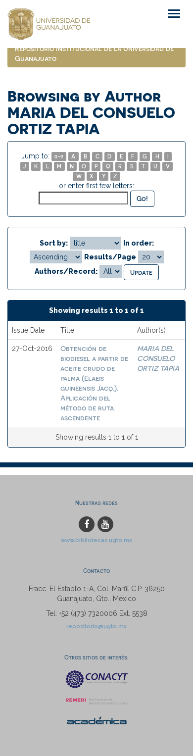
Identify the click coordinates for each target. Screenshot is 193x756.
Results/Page (110, 257)
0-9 (58, 156)
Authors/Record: (66, 271)
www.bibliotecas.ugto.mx (96, 540)
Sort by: (54, 243)
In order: (138, 243)
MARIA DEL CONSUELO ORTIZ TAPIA (158, 358)
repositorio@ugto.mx (96, 626)
